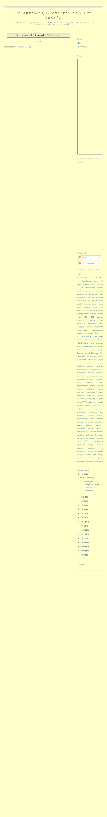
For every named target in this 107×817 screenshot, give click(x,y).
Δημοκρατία (98, 327)
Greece (96, 281)
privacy (94, 304)
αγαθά (101, 363)
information (99, 297)
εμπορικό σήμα (90, 405)
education (100, 287)
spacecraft (90, 310)
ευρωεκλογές (81, 412)
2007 (83, 555)
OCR (101, 284)
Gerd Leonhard (87, 281)
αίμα (97, 363)
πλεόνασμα (89, 435)
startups (86, 314)
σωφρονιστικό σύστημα (95, 451)
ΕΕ (96, 333)
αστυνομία (99, 376)
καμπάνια (100, 415)
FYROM (100, 278)
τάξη (94, 454)
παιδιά (93, 432)
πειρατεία (100, 432)
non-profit (88, 300)
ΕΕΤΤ (101, 333)
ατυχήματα (90, 379)
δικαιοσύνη (91, 395)
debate (87, 287)
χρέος (101, 461)
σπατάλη (80, 448)
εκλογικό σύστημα (95, 402)
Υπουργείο (90, 359)
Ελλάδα (93, 336)
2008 (83, 550)
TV (78, 287)
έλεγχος (101, 359)
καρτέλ (92, 418)
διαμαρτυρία (91, 392)
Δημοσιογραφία (98, 330)
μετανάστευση (81, 428)
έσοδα (93, 363)
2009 (83, 546)
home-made (81, 297)
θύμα (101, 412)
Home (38, 41)
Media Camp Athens (84, 284)
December (87, 478)
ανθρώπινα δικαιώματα (95, 372)
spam (95, 310)
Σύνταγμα (94, 353)
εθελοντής (100, 395)
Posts (82, 257)
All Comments (86, 263)
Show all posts (53, 35)
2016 (83, 517)
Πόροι (101, 350)
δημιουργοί (99, 386)
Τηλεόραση (81, 356)
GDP (79, 281)
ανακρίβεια (92, 369)
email (79, 291)
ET (92, 278)
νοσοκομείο (81, 432)
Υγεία (84, 359)
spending (100, 310)
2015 (83, 521)
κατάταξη (100, 418)
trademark (100, 314)
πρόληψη (91, 445)
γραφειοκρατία (82, 386)
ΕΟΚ (83, 336)
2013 (83, 530)
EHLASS (87, 278)
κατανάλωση (90, 422)
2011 (83, 538)
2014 (83, 526)
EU (95, 278)
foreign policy (94, 294)
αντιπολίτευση (90, 376)
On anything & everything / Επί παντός (53, 15)
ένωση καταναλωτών (84, 363)
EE (82, 278)
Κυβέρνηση (83, 343)
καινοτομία (90, 415)
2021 (83, 497)
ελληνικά (80, 405)
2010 (83, 542)
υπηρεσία (90, 458)
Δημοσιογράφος (82, 330)
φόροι (97, 461)
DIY (78, 278)
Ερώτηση (100, 336)
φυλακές (91, 461)
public (79, 307)
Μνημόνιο (99, 343)
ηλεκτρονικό (93, 412)
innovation (80, 300)
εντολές (101, 405)
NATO (93, 284)
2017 (83, 513)
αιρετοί (79, 369)
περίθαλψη (80, 435)
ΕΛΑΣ (79, 336)
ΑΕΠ (85, 317)
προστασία (81, 445)
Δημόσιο (81, 333)
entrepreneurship (88, 291)
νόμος (88, 432)
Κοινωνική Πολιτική (94, 340)
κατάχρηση (80, 422)
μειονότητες (99, 425)
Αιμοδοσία (100, 317)
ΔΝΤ (101, 323)
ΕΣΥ (87, 336)
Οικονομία (93, 346)
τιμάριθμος (80, 458)
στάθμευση (91, 448)
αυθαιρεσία (99, 379)
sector (101, 307)
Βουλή (92, 320)
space (84, 310)
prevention (87, 304)
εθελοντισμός (81, 399)
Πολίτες (100, 346)
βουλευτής (91, 382)
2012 (83, 534)
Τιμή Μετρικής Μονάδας (94, 356)
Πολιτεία (80, 350)
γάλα (101, 382)
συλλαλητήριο (81, 451)
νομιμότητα (99, 428)
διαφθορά (80, 395)
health (101, 294)
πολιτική (82, 441)
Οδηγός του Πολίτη (83, 346)
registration (86, 307)
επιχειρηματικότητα (97, 409)
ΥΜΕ (79, 359)
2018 (83, 509)
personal (100, 300)
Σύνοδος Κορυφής (83, 353)
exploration (99, 291)
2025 (83, 474)
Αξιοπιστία (80, 320)
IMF (102, 281)
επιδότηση (80, 409)
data (82, 287)
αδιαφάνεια (80, 366)
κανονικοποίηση (82, 418)
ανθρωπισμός (81, 372)
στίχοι (101, 448)
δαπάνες (92, 386)
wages (79, 317)
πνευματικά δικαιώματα (85, 438)
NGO (97, 284)
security (79, 310)
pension (94, 300)
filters (86, 294)
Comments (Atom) (23, 47)
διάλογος (100, 389)
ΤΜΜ (101, 353)
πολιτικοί (99, 441)
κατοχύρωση (99, 422)
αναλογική (99, 369)
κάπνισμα (80, 415)
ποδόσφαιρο (99, 438)
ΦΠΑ (96, 359)
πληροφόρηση (99, 435)
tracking (93, 314)
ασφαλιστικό (81, 379)
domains (93, 287)
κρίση (79, 425)
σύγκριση (80, 454)
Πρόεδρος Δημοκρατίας (91, 350)
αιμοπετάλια (99, 366)
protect (101, 304)
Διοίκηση (89, 333)
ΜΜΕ (92, 343)
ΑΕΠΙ (92, 317)
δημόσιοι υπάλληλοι (85, 389)
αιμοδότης (90, 366)
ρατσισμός (100, 445)
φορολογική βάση (83, 461)
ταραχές (100, 454)
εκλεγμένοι (99, 399)
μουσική (91, 428)
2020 (83, 501)
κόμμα (88, 425)
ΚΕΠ (79, 340)
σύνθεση (88, 454)
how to (90, 297)
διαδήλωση (80, 392)
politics (79, 304)
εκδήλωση (91, 399)
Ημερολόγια (82, 46)
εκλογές (82, 402)
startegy (80, 314)
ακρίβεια (85, 369)
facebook (80, 294)
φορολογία (100, 458)
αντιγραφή (80, 376)
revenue (95, 307)
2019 (83, 505)
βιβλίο (79, 382)
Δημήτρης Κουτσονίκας (85, 327)
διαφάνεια (100, 392)
